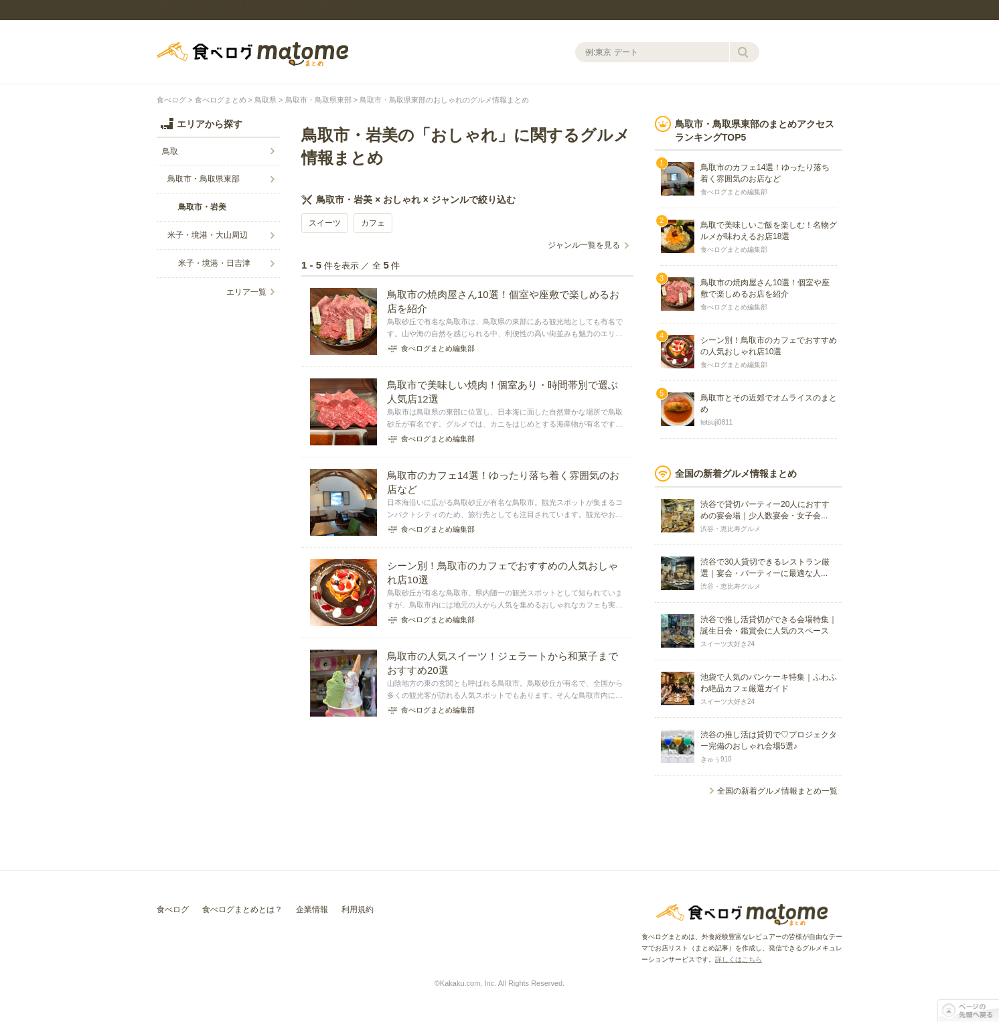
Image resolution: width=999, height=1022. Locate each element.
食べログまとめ (252, 54)
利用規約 (357, 909)
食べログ (171, 100)
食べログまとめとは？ (242, 909)
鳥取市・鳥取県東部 (318, 100)
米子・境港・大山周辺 (207, 235)
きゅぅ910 (716, 759)
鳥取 (170, 151)
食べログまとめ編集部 (733, 192)
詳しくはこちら (738, 959)
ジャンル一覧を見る (584, 245)
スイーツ (325, 223)
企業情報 (312, 909)
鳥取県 (265, 100)
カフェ (373, 223)
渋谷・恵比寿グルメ (730, 528)
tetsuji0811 (716, 422)
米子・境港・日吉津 (214, 263)
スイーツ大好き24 (727, 644)
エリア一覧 (246, 292)
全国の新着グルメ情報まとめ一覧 (777, 791)
